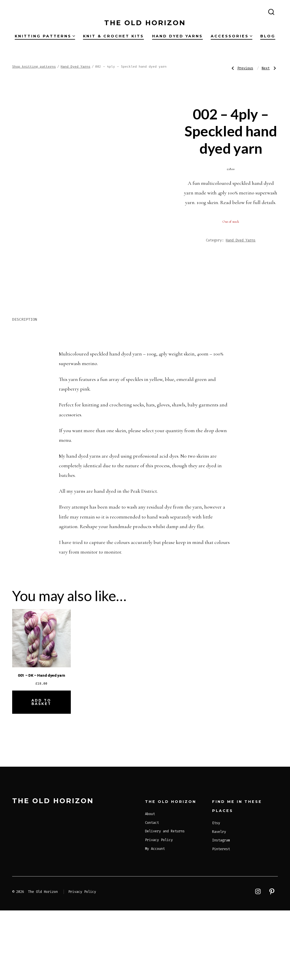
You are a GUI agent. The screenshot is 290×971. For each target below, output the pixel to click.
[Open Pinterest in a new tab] (27, 11)
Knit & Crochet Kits (113, 36)
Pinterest (221, 909)
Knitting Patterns (45, 36)
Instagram (221, 901)
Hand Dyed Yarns (75, 67)
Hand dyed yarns (177, 36)
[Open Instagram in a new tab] (16, 11)
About (150, 874)
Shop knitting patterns (34, 67)
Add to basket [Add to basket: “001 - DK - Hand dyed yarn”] (41, 762)
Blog (267, 36)
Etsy (216, 883)
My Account (155, 909)
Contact (152, 883)
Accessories (231, 36)
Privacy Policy (159, 900)
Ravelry (219, 892)
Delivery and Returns (165, 891)
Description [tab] (24, 380)
